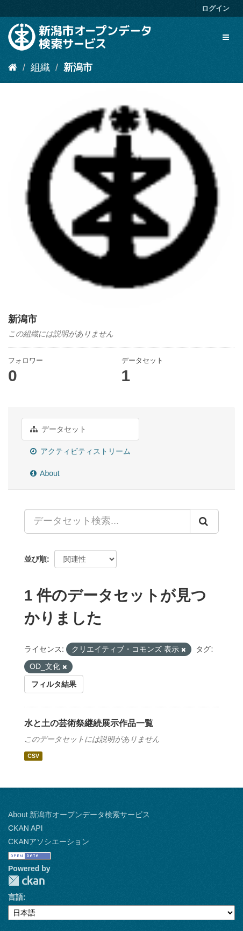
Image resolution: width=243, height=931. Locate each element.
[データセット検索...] (107, 521)
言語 (15, 897)
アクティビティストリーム (80, 451)
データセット (58, 429)
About (45, 473)
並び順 (35, 559)
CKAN (26, 880)
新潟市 (77, 67)
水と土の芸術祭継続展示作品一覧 (88, 723)
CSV (33, 756)
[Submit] (204, 521)
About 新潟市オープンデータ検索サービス (79, 814)
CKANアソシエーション (48, 841)
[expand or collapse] (226, 37)
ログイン (216, 8)
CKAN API (25, 828)
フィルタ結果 (53, 684)
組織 (40, 67)
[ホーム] (12, 67)
